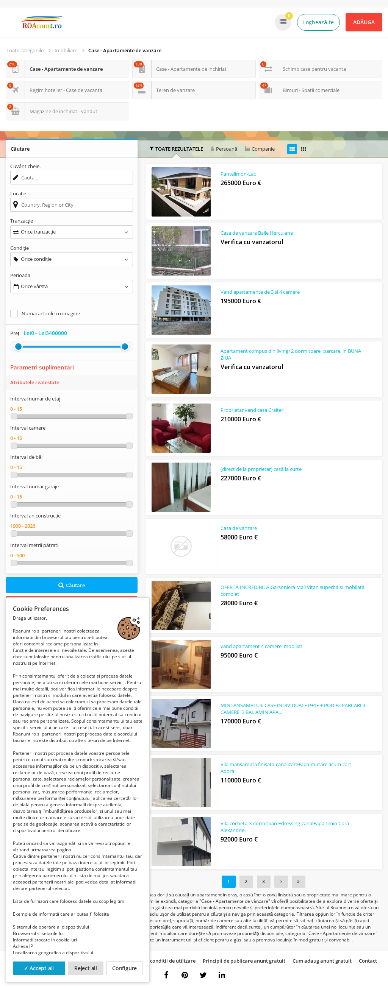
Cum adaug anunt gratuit (322, 961)
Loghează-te (318, 22)
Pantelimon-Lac (238, 174)
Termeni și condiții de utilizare (160, 961)
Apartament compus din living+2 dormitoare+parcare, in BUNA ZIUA (284, 355)
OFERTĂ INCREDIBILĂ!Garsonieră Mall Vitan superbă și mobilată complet (282, 591)
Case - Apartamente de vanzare (124, 50)
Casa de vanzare (239, 528)
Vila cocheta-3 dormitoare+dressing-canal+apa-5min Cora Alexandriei (285, 827)
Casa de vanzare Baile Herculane (257, 233)
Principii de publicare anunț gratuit (244, 961)
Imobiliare (66, 50)
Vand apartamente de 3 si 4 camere (260, 292)
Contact (368, 961)
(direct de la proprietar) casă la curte (261, 469)
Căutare (71, 585)
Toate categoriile (25, 50)
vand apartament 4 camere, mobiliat (261, 647)
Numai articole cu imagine (51, 313)
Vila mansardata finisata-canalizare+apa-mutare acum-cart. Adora (286, 768)
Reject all (85, 968)
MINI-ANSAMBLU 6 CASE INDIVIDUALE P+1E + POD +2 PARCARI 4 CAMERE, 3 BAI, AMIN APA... (281, 709)
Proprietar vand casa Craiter (252, 410)
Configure (124, 968)
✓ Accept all (39, 968)
